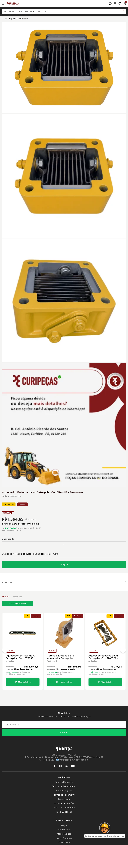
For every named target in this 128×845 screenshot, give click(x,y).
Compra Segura (64, 790)
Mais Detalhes (24, 682)
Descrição (7, 582)
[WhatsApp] (110, 3)
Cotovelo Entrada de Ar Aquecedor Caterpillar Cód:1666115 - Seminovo (60, 656)
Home (4, 19)
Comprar (64, 564)
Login (64, 825)
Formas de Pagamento (64, 795)
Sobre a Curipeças (64, 782)
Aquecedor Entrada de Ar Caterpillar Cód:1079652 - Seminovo (21, 656)
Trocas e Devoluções (64, 803)
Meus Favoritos (64, 838)
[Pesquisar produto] (123, 11)
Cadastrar (64, 732)
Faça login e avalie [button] (17, 603)
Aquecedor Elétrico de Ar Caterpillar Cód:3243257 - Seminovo (103, 656)
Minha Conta (64, 829)
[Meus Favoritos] (119, 3)
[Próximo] (123, 650)
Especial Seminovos (18, 19)
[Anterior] (5, 650)
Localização (64, 799)
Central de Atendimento (64, 786)
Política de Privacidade (64, 807)
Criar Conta (64, 842)
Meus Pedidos (64, 834)
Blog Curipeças (64, 812)
